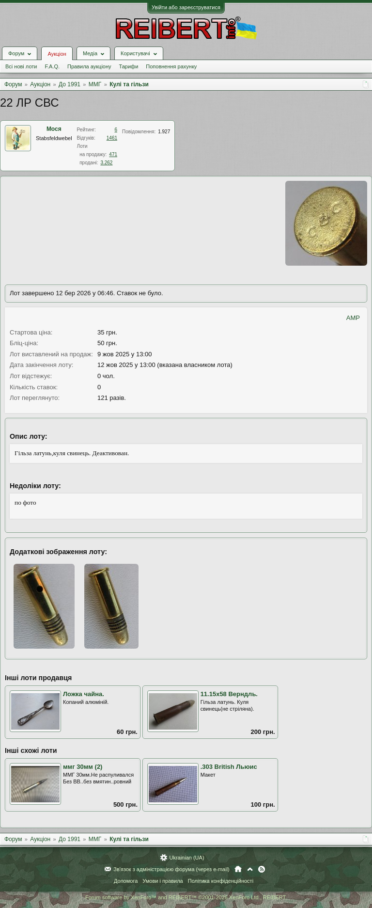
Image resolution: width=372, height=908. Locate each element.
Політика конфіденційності (220, 881)
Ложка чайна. (83, 694)
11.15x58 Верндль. (229, 694)
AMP (353, 317)
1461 (112, 138)
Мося (54, 129)
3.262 (106, 162)
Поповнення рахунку (171, 66)
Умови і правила (162, 881)
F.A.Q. (52, 66)
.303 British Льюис (229, 766)
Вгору (250, 869)
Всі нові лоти (21, 66)
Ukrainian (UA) (186, 857)
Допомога (126, 881)
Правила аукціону (89, 66)
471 (113, 154)
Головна (238, 869)
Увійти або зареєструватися (186, 7)
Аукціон (56, 54)
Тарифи (129, 66)
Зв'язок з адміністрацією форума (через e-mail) (171, 869)
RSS (261, 869)
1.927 (164, 131)
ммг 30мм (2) (82, 766)
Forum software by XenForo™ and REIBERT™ (186, 897)
